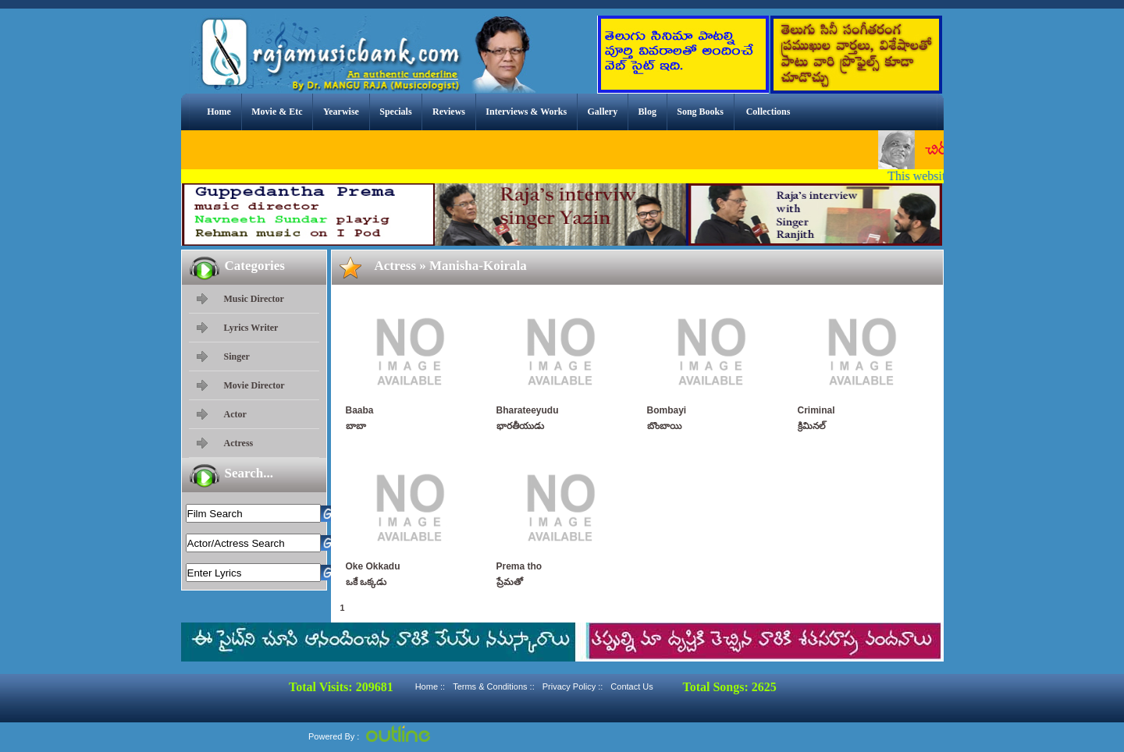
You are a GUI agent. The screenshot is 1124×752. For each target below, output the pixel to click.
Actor (235, 414)
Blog (647, 111)
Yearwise (341, 111)
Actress (239, 443)
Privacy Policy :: (572, 686)
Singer (237, 356)
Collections (768, 111)
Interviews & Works (526, 111)
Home (219, 111)
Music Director (254, 298)
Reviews (448, 111)
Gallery (603, 111)
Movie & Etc (276, 111)
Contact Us (631, 686)
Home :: (430, 686)
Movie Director (254, 385)
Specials (395, 111)
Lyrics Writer (251, 327)
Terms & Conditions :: (494, 686)
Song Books (700, 111)
